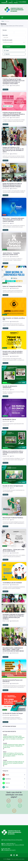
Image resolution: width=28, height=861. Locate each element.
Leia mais (5, 89)
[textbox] (14, 42)
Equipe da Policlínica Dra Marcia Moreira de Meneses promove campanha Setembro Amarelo (13, 763)
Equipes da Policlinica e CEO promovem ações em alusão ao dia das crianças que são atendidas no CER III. (13, 754)
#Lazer (6, 787)
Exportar (7, 54)
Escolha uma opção (7, 40)
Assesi (8, 859)
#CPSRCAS (6, 783)
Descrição (5, 35)
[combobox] (14, 42)
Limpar (6, 50)
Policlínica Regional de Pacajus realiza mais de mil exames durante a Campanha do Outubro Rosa (13, 746)
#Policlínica (7, 778)
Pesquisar (7, 47)
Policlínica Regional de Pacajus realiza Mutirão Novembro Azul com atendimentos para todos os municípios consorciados (13, 737)
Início (3, 21)
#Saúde (6, 774)
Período (5, 30)
